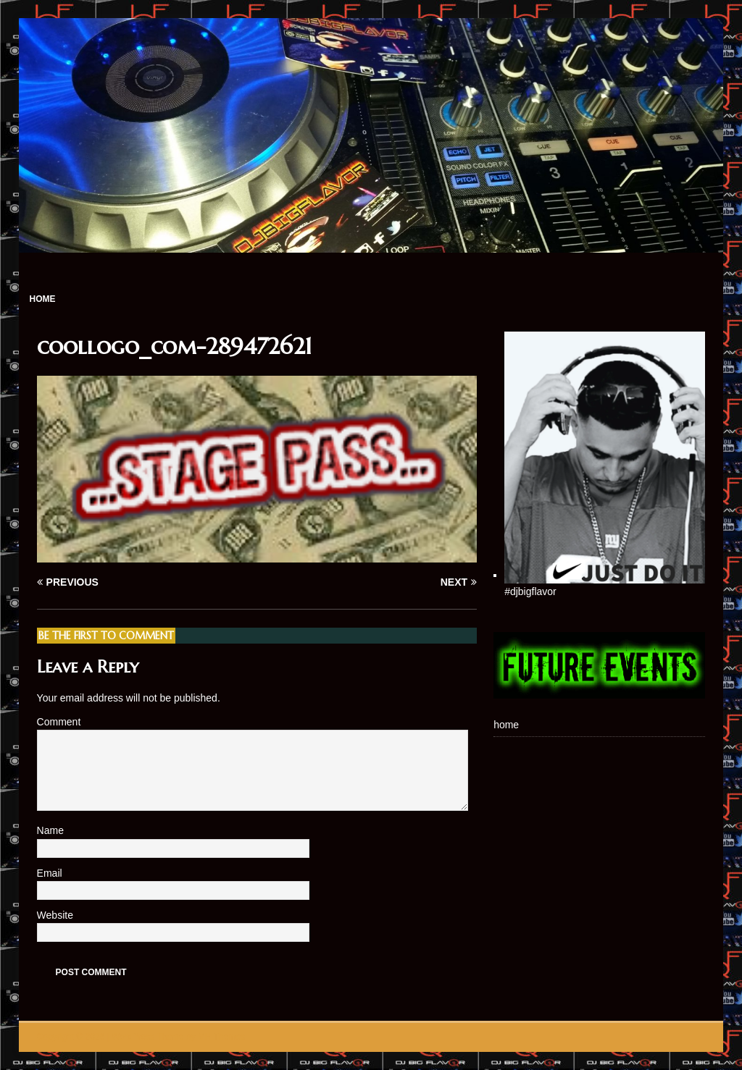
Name (52, 830)
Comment (59, 722)
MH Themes (221, 1037)
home (43, 299)
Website (55, 915)
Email (51, 873)
